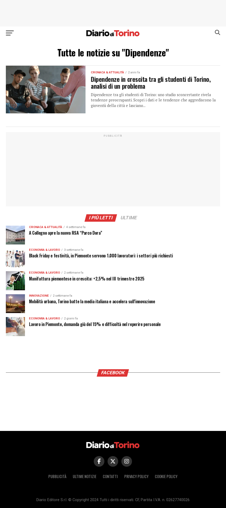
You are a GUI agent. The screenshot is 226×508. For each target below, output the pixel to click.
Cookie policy (166, 476)
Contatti (110, 476)
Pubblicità (57, 476)
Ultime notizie (84, 476)
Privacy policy (136, 476)
